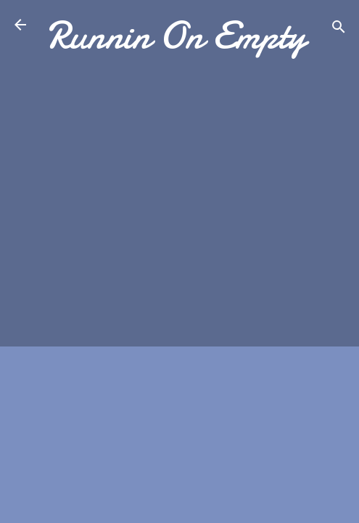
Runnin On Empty (176, 35)
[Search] (338, 29)
